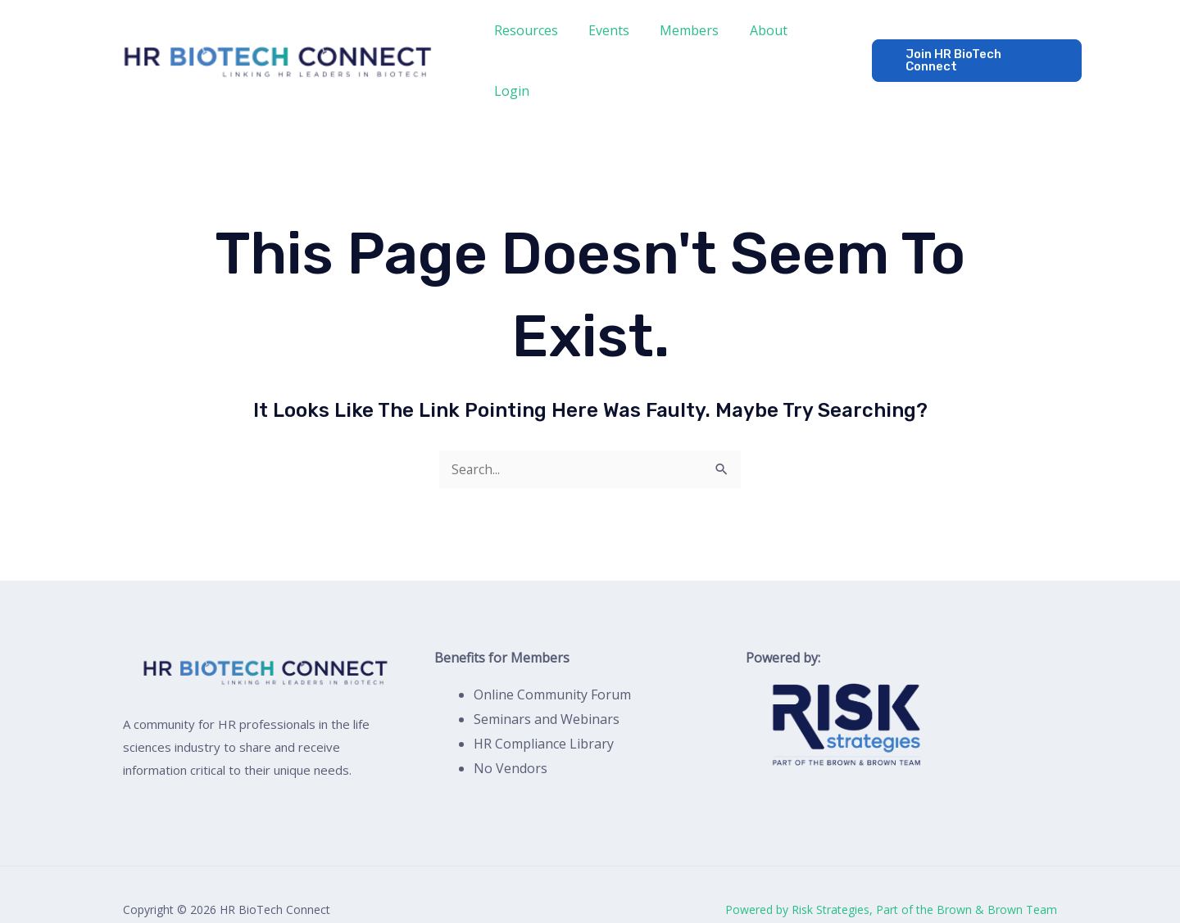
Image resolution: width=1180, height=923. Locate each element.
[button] (973, 45)
